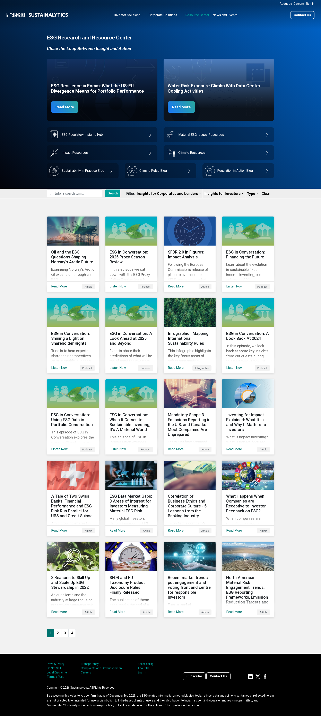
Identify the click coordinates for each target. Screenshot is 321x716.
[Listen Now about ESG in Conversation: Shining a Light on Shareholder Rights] (73, 335)
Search (113, 193)
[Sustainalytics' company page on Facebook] (265, 676)
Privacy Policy (55, 663)
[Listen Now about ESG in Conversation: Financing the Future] (248, 254)
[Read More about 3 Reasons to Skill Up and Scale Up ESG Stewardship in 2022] (73, 579)
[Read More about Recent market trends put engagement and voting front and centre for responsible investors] (190, 579)
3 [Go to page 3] (65, 633)
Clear (266, 193)
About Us (286, 4)
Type (251, 193)
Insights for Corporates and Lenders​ (167, 193)
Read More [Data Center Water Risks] (181, 107)
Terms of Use (55, 676)
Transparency (90, 663)
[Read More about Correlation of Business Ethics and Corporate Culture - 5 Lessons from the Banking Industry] (190, 498)
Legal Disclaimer (57, 672)
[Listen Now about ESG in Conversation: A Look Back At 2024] (248, 335)
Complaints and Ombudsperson (101, 668)
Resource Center (197, 15)
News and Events (224, 15)
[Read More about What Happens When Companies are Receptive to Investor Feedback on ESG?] (248, 498)
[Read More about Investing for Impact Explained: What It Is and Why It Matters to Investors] (248, 417)
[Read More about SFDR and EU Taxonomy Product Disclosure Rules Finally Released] (131, 579)
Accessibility (146, 663)
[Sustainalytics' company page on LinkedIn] (250, 676)
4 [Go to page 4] (72, 633)
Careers (299, 4)
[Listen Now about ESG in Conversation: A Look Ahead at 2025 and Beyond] (131, 335)
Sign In (309, 4)
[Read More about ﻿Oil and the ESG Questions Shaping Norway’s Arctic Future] (73, 254)
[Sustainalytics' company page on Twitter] (257, 676)
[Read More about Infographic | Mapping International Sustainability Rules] (190, 335)
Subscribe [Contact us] (194, 676)
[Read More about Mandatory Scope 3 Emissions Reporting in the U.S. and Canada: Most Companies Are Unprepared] (190, 417)
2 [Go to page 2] (58, 633)
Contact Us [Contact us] (302, 15)
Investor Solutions (127, 15)
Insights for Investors (223, 193)
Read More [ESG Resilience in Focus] (64, 107)
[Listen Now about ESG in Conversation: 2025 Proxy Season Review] (131, 254)
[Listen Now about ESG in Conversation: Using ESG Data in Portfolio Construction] (73, 417)
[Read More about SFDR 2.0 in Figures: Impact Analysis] (190, 254)
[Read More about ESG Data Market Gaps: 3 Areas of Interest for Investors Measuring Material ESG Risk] (131, 498)
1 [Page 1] (51, 633)
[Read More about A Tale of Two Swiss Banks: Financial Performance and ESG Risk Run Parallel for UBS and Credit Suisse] (73, 498)
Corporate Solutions (163, 15)
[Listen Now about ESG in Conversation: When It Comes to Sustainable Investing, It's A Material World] (131, 417)
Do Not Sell (54, 668)
